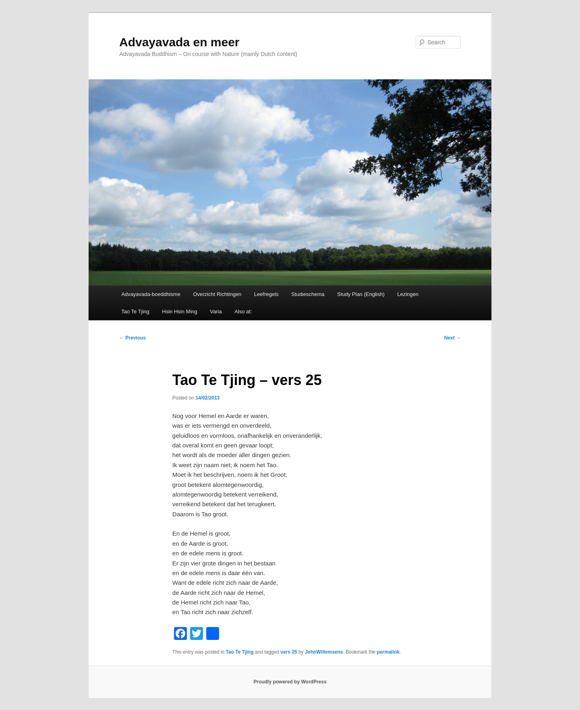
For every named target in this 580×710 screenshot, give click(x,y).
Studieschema (307, 294)
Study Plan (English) (361, 294)
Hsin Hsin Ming (179, 311)
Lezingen (407, 294)
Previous (132, 338)
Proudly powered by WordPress (289, 682)
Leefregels (266, 294)
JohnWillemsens (324, 652)
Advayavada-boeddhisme (150, 294)
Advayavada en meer (179, 42)
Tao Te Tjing (135, 311)
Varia (216, 311)
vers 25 (288, 652)
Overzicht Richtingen (217, 294)
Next (452, 338)
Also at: (243, 311)
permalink (388, 652)
